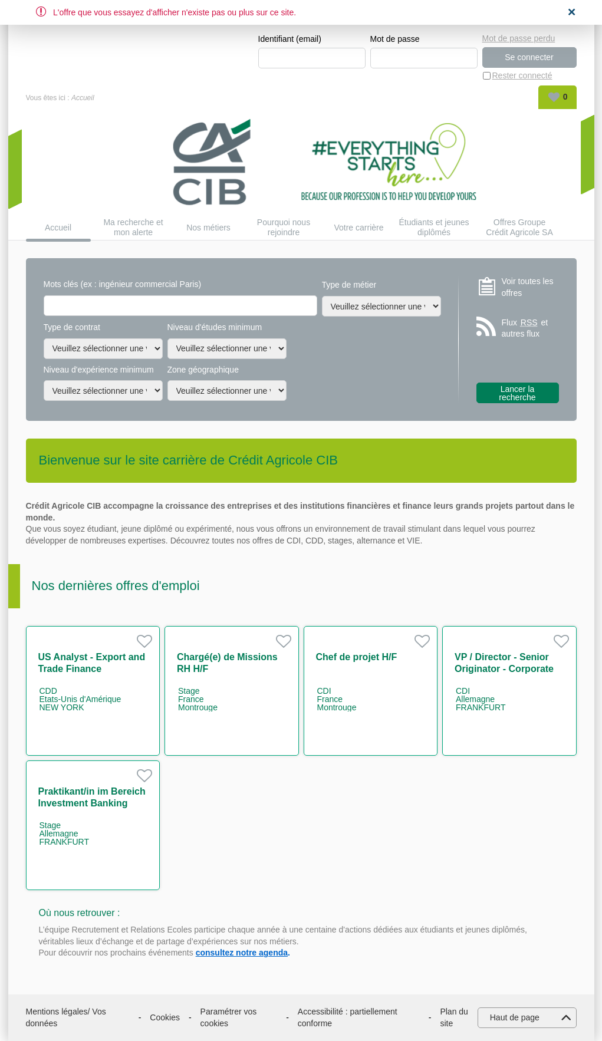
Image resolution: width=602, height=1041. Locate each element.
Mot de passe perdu (518, 38)
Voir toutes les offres (528, 287)
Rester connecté (522, 75)
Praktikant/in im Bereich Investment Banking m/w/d (92, 803)
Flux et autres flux (525, 328)
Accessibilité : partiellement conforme (347, 1017)
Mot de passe (395, 39)
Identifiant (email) (289, 39)
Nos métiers (208, 227)
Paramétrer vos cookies (228, 1017)
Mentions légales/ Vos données (66, 1017)
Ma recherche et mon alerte (133, 227)
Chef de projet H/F (356, 657)
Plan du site (454, 1017)
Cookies (165, 1017)
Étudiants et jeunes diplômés (434, 227)
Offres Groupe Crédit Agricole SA (519, 227)
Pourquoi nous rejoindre (283, 227)
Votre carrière (358, 227)
